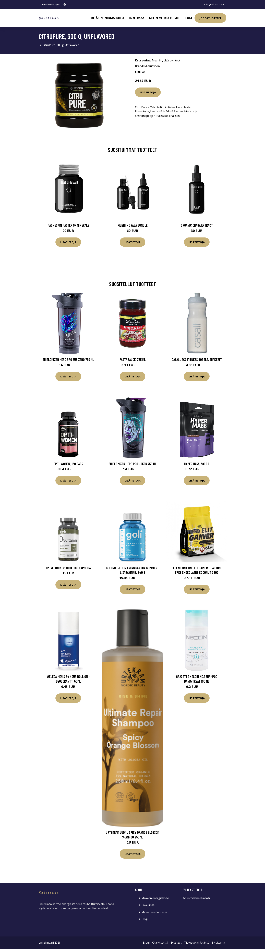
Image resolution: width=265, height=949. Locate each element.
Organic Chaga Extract (197, 225)
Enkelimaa (136, 18)
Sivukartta (218, 942)
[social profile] (64, 4)
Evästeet (176, 942)
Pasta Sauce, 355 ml (132, 359)
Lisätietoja (148, 92)
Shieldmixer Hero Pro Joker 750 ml (132, 464)
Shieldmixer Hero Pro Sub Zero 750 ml (68, 359)
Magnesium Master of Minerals (68, 225)
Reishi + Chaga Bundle (133, 225)
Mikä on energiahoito (155, 898)
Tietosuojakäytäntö (196, 942)
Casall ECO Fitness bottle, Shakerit (197, 359)
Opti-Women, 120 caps (68, 464)
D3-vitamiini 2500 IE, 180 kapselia (68, 568)
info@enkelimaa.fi (214, 4)
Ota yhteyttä (160, 942)
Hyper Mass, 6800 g (197, 464)
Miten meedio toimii (164, 18)
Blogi (188, 18)
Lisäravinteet (172, 60)
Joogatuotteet (210, 18)
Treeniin (156, 60)
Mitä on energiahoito (107, 18)
